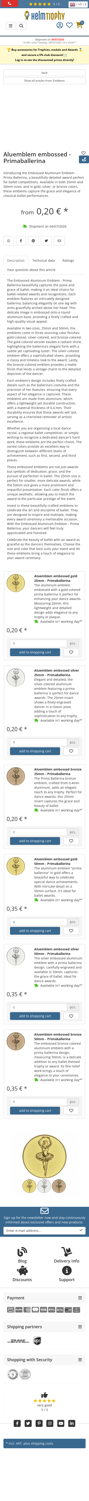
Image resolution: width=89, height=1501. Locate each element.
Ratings (68, 260)
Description (16, 260)
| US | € (78, 4)
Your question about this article (31, 270)
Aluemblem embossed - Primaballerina (37, 157)
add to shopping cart (35, 652)
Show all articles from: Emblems (44, 81)
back (44, 73)
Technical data (43, 260)
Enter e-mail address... (44, 1230)
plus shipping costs (38, 1443)
